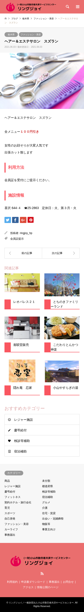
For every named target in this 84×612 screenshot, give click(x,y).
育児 (7, 507)
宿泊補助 (20, 451)
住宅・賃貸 (49, 513)
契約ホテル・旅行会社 (17, 502)
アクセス (28, 587)
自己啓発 (9, 518)
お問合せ (68, 581)
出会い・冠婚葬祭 (53, 518)
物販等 (46, 524)
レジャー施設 (23, 419)
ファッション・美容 (31, 34)
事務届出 (9, 534)
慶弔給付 (20, 430)
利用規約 (12, 581)
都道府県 (47, 486)
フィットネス (12, 497)
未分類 (46, 480)
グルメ (46, 502)
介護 (44, 507)
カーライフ (11, 529)
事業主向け (49, 529)
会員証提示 (17, 238)
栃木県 (11, 34)
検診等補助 (22, 441)
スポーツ (9, 513)
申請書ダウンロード (33, 581)
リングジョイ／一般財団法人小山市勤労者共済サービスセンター (41, 602)
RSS (42, 573)
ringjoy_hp (26, 233)
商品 (7, 480)
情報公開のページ (47, 587)
